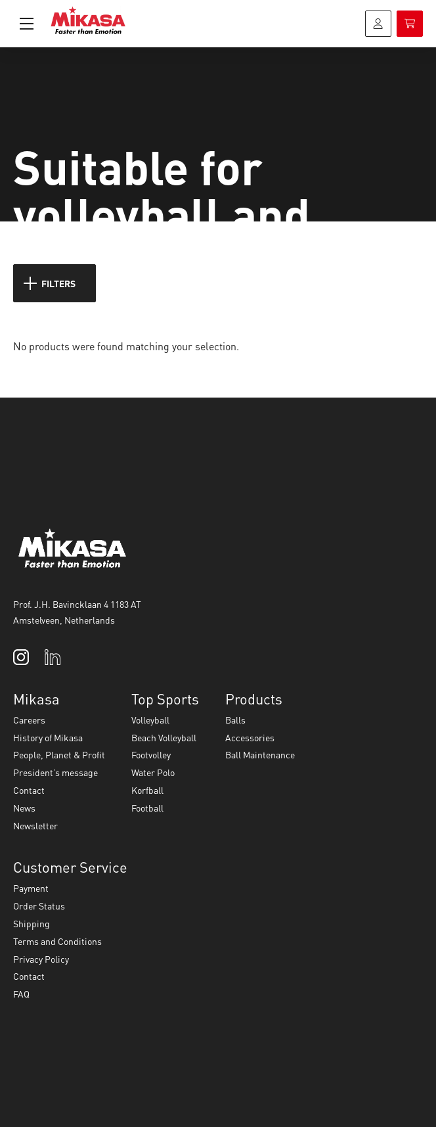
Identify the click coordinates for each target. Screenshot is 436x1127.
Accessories (249, 737)
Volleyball (150, 719)
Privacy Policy (41, 959)
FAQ (21, 994)
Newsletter (35, 825)
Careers (29, 719)
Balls (235, 719)
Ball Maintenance (260, 754)
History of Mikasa (48, 737)
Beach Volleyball (163, 737)
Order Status (39, 905)
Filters (50, 283)
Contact (29, 790)
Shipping (31, 923)
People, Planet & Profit (59, 754)
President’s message (55, 772)
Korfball (147, 790)
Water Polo (153, 772)
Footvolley (151, 754)
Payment (31, 888)
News (24, 808)
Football (147, 808)
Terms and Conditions (57, 941)
